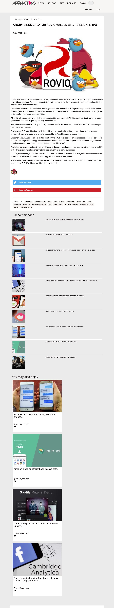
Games (62, 201)
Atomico (17, 207)
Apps (20, 19)
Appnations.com (40, 201)
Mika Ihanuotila (26, 207)
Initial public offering (39, 204)
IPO (84, 201)
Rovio (79, 201)
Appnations (28, 201)
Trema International (71, 204)
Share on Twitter (22, 182)
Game (89, 201)
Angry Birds (70, 201)
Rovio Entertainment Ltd (22, 204)
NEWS (41, 3)
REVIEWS (52, 3)
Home (15, 19)
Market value (58, 204)
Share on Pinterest (23, 190)
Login (98, 9)
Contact (83, 3)
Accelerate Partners (86, 204)
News (26, 19)
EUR (49, 204)
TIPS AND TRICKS (68, 3)
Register (88, 9)
